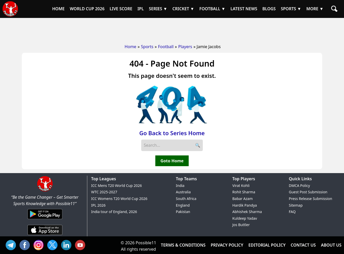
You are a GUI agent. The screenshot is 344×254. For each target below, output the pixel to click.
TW (53, 244)
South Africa (186, 198)
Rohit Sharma (243, 191)
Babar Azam (242, 198)
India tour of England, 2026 (114, 211)
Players (185, 46)
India (180, 185)
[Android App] (45, 219)
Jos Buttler (241, 224)
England (183, 205)
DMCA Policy (299, 185)
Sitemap (296, 205)
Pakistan (183, 211)
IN (67, 244)
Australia (183, 191)
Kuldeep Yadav (244, 218)
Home (130, 46)
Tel (12, 244)
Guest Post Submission (308, 191)
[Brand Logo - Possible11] (45, 190)
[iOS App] (45, 235)
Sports (147, 46)
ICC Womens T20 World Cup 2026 (119, 198)
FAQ (292, 211)
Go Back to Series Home (172, 133)
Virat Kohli (241, 185)
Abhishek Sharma (247, 211)
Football (166, 46)
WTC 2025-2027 (104, 191)
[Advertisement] (172, 29)
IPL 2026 (98, 205)
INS (39, 244)
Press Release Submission (310, 198)
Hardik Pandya (244, 205)
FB (26, 244)
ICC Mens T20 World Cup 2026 (116, 185)
